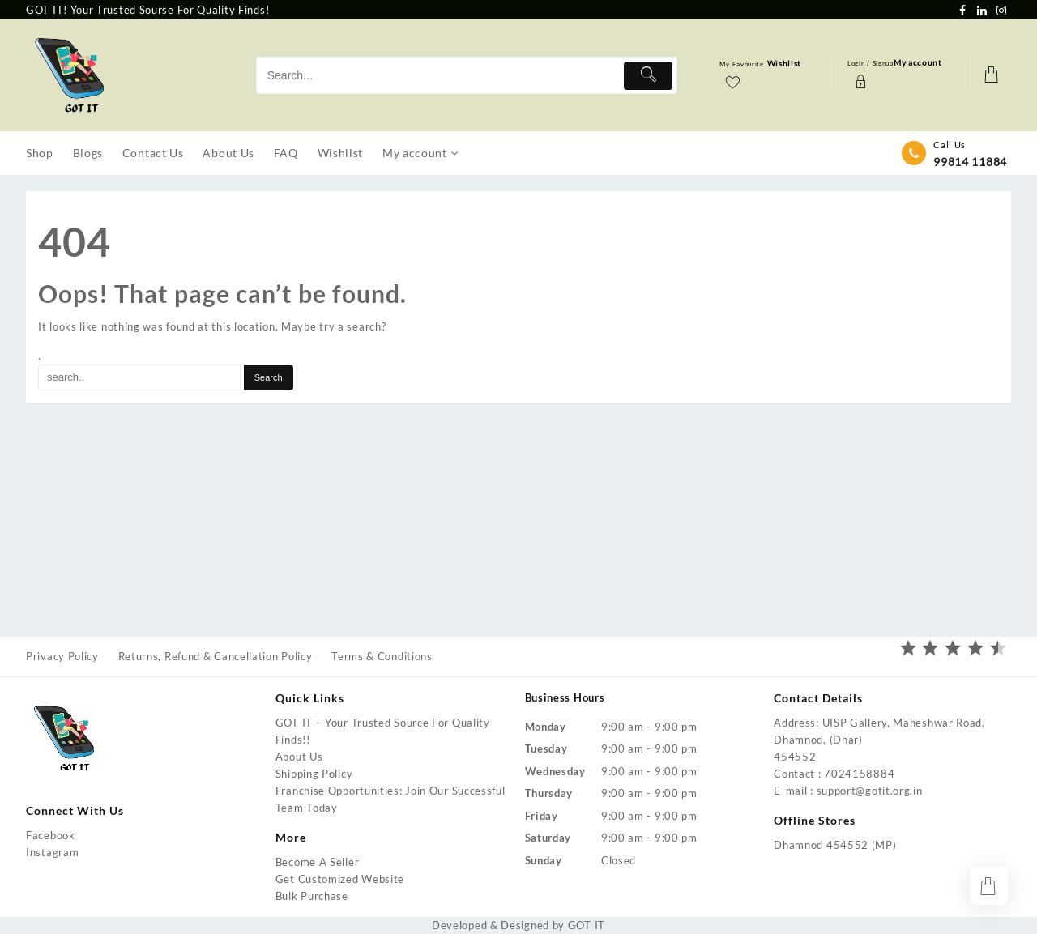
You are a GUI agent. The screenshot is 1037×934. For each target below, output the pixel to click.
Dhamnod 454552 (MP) (835, 844)
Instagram (52, 852)
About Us (299, 756)
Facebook (50, 835)
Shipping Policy (314, 773)
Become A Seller (317, 861)
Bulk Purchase (311, 895)
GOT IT (586, 925)
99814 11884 (970, 161)
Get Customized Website (339, 878)
